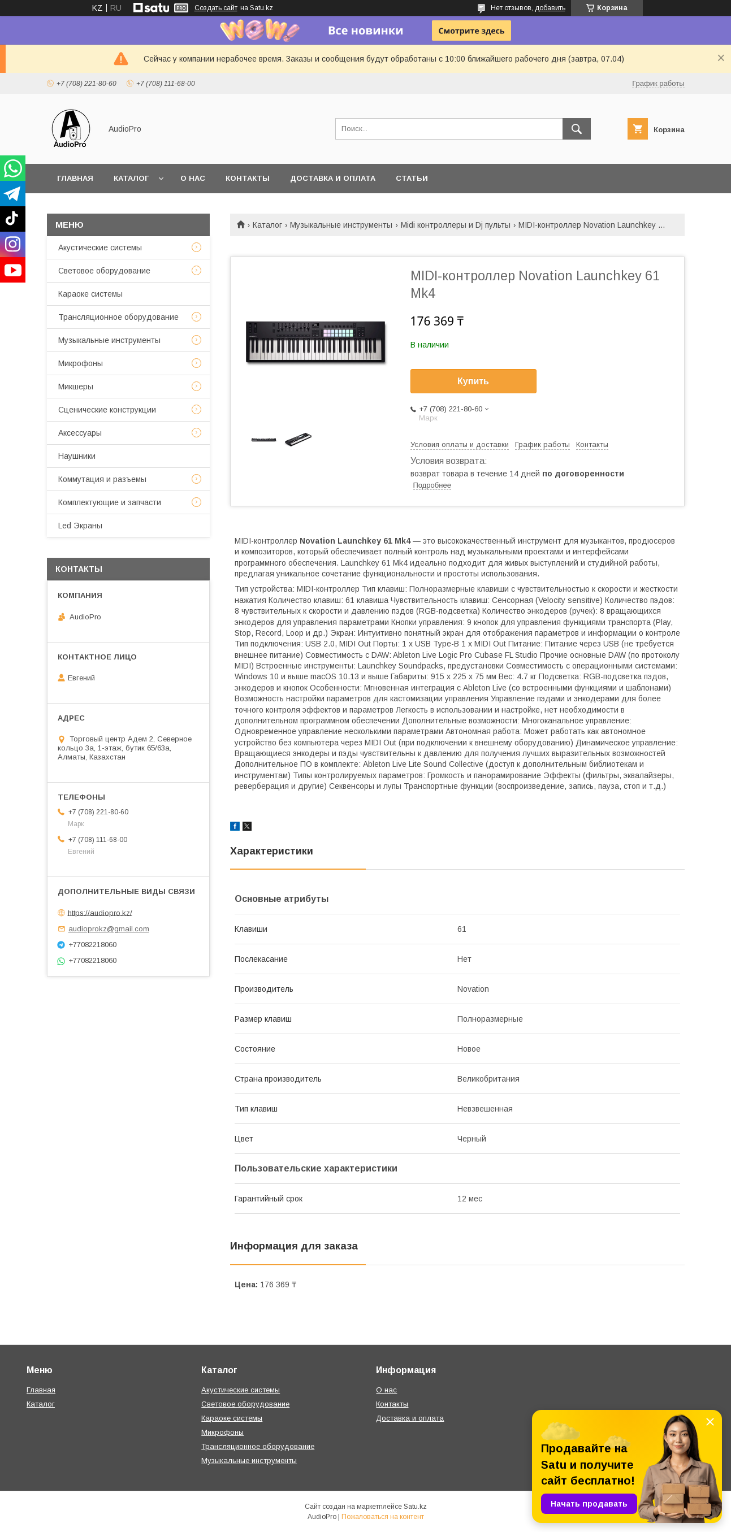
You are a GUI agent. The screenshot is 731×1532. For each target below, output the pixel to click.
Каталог (131, 178)
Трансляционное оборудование (118, 317)
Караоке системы (90, 293)
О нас (192, 178)
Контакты (248, 178)
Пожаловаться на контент (382, 1517)
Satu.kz (415, 1507)
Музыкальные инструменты (341, 224)
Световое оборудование (104, 270)
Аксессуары (80, 432)
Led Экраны (80, 525)
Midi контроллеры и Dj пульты (456, 224)
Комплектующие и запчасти (109, 502)
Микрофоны (80, 363)
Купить (473, 381)
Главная (75, 178)
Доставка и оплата (332, 178)
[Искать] (577, 129)
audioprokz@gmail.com (108, 929)
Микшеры (75, 386)
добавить (550, 8)
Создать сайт (215, 8)
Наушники (77, 456)
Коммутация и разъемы (102, 479)
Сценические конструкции (107, 409)
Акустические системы (100, 247)
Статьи (412, 178)
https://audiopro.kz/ (100, 912)
